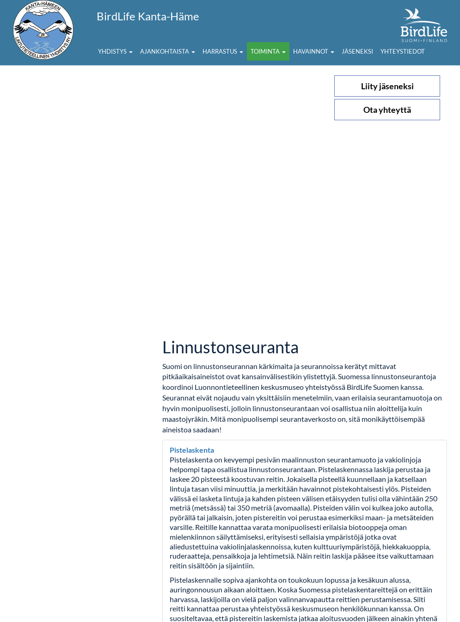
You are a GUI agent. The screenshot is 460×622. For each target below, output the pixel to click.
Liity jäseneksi (387, 86)
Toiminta (268, 51)
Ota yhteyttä (387, 110)
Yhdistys (115, 51)
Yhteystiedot (402, 51)
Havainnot (313, 51)
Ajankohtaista (167, 51)
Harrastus (222, 51)
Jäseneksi (357, 51)
